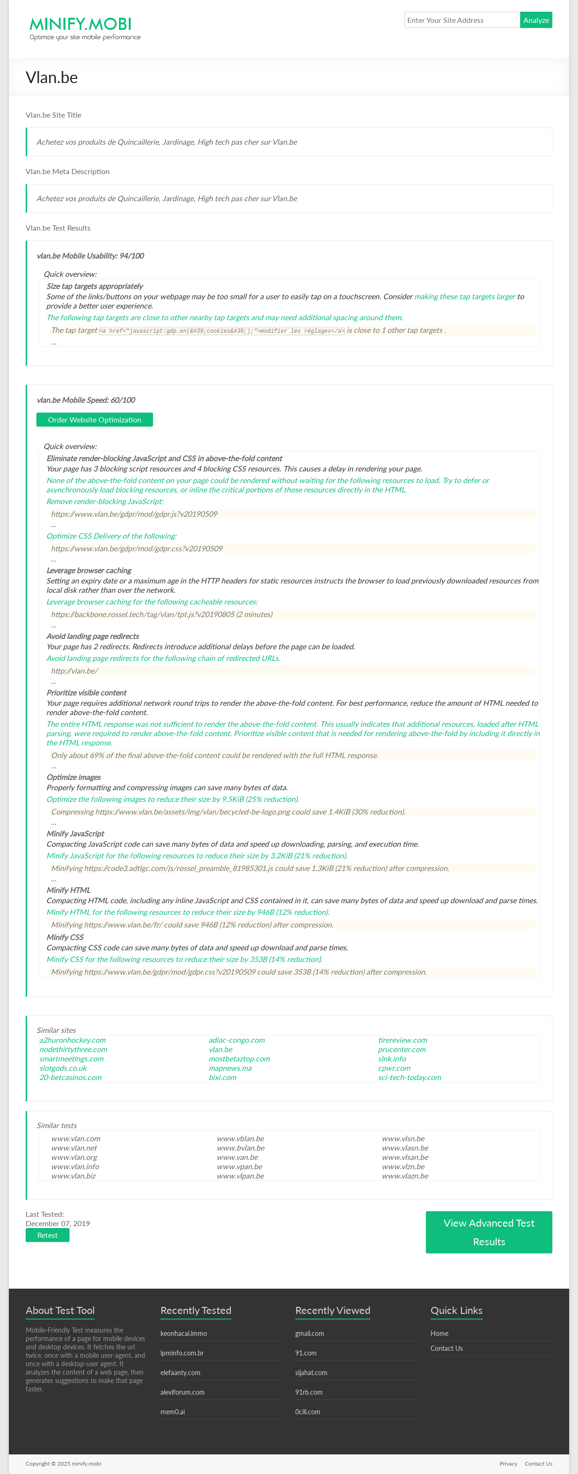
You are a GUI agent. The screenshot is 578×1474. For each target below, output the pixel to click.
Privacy (508, 1463)
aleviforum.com (182, 1392)
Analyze (536, 19)
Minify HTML (68, 911)
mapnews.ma (230, 1067)
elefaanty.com (180, 1372)
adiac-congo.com (237, 1039)
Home (439, 1333)
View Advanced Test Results (489, 1232)
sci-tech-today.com (409, 1077)
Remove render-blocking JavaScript (103, 501)
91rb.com (309, 1392)
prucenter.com (401, 1049)
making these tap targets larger (464, 296)
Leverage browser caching (88, 601)
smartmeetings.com (71, 1058)
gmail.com (309, 1333)
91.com (306, 1353)
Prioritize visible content (273, 733)
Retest (47, 1234)
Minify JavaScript (75, 855)
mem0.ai (172, 1412)
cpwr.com (394, 1067)
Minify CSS (64, 959)
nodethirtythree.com (73, 1049)
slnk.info (392, 1058)
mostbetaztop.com (239, 1058)
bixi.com (222, 1077)
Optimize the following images (96, 798)
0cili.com (307, 1412)
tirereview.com (402, 1039)
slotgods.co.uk (62, 1067)
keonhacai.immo (183, 1333)
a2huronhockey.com (72, 1039)
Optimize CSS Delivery (83, 535)
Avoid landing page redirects (92, 657)
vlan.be (220, 1049)
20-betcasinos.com (70, 1077)
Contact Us (447, 1348)
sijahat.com (311, 1372)
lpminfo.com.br (182, 1353)
